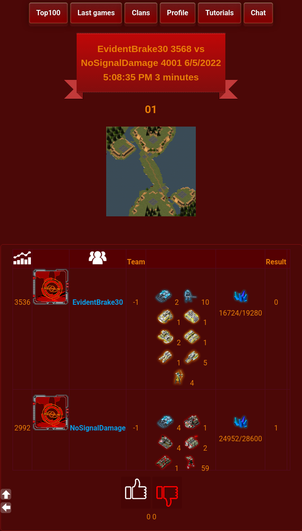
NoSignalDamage (97, 428)
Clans (141, 13)
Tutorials (219, 13)
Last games (96, 13)
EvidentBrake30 (98, 302)
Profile (178, 13)
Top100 (48, 13)
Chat (258, 13)
